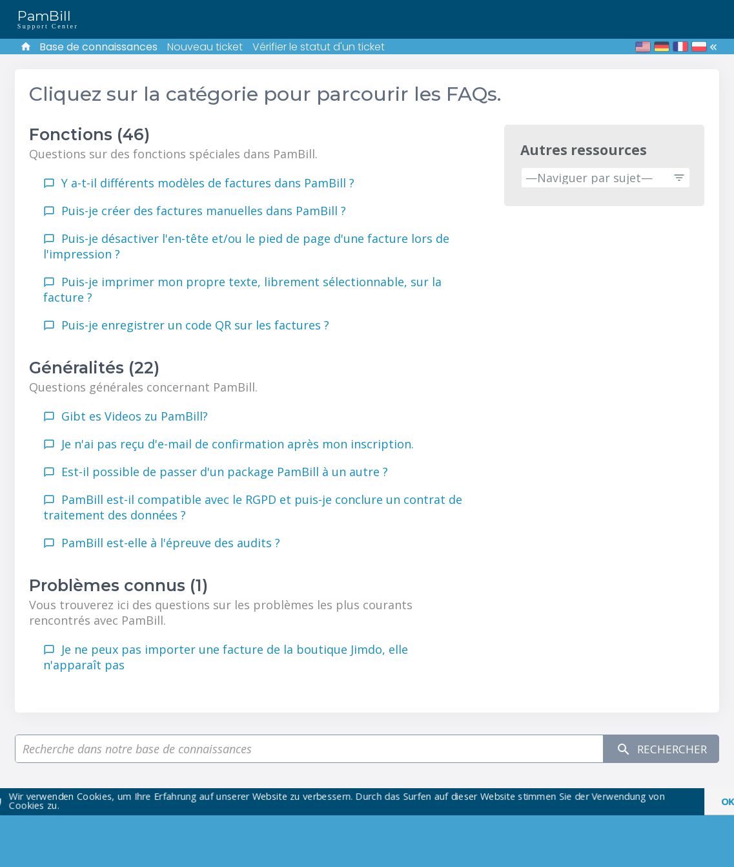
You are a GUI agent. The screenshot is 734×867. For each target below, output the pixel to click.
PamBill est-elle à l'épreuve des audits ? (170, 542)
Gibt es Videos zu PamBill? (134, 416)
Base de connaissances (98, 46)
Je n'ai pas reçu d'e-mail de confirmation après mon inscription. (237, 444)
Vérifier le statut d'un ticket (318, 46)
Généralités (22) (94, 367)
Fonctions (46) (89, 134)
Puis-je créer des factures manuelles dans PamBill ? (203, 210)
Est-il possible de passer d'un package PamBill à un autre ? (224, 471)
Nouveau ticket (205, 46)
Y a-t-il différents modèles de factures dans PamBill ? (207, 183)
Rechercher (659, 749)
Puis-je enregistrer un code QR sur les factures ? (195, 325)
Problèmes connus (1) (118, 585)
